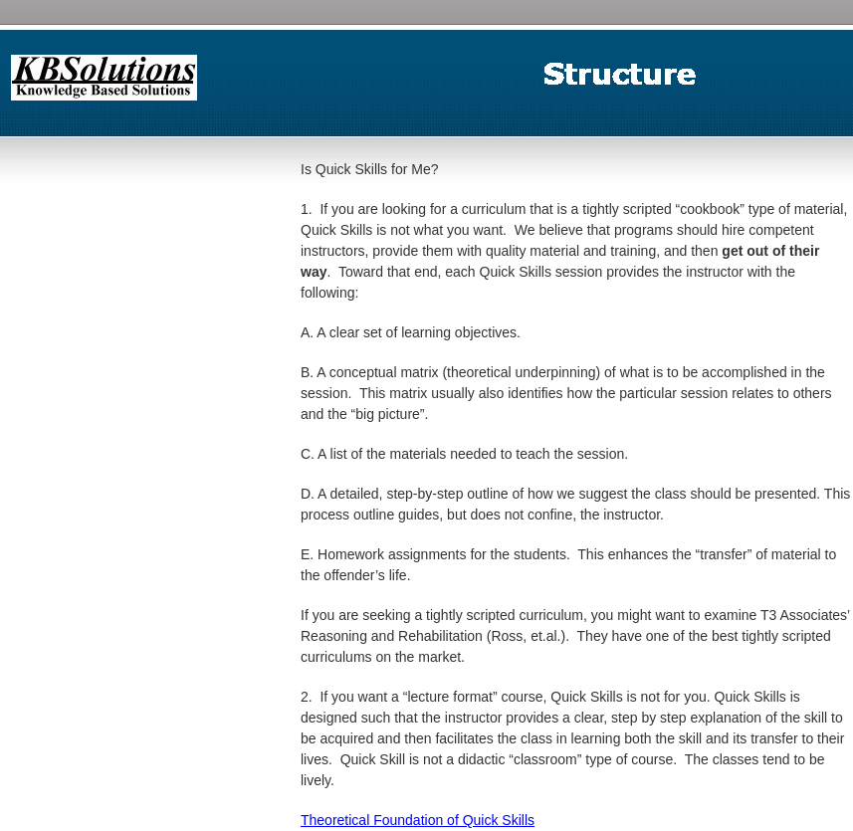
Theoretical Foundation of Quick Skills (417, 820)
